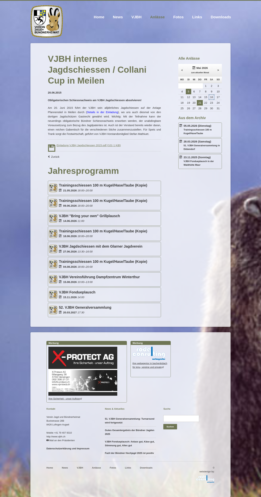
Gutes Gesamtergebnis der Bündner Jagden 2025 (129, 432)
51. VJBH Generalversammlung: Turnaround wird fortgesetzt (129, 420)
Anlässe (157, 17)
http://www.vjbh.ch (55, 436)
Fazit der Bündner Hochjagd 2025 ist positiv (129, 453)
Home (99, 17)
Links (197, 17)
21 (199, 102)
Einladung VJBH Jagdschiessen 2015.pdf (89, 145)
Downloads (221, 17)
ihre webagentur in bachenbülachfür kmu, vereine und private (149, 363)
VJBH (136, 17)
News (118, 17)
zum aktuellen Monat (200, 73)
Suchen (170, 427)
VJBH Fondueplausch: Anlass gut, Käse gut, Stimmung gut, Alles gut (130, 443)
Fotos (178, 17)
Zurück (55, 156)
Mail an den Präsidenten (62, 440)
